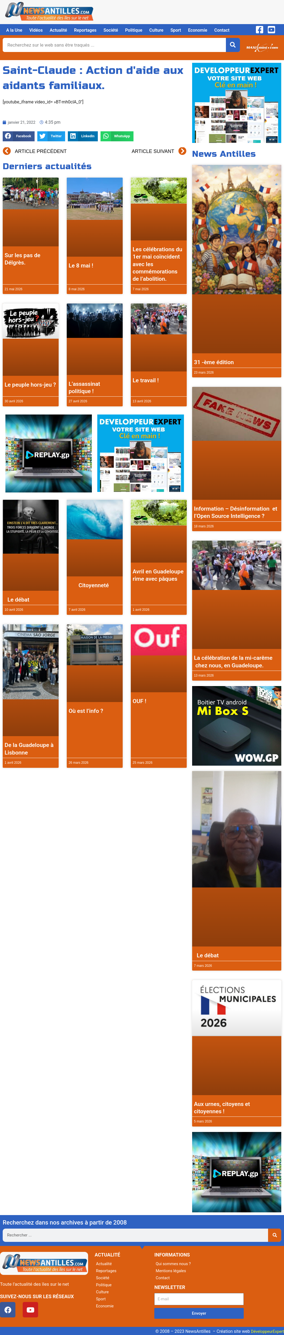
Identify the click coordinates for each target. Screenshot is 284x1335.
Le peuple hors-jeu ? (30, 384)
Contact (221, 30)
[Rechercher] (233, 45)
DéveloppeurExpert (266, 1331)
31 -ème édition (214, 362)
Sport (176, 30)
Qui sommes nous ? (174, 1263)
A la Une (14, 30)
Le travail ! (146, 380)
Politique (133, 30)
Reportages (85, 30)
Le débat (17, 599)
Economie (197, 30)
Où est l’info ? (86, 711)
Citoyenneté (89, 585)
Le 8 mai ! (81, 265)
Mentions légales (172, 1270)
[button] (19, 136)
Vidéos (35, 30)
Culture (156, 30)
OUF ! (139, 701)
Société (110, 30)
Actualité (58, 30)
